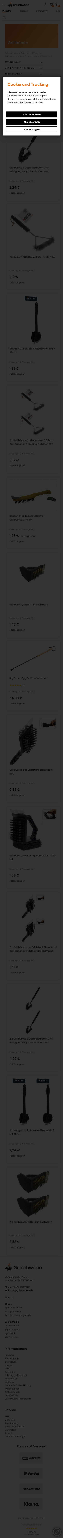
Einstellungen (32, 129)
